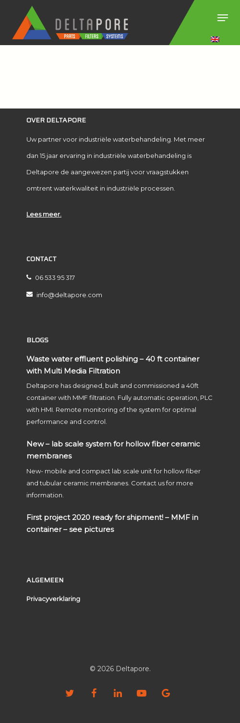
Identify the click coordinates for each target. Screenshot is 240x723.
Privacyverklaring (53, 598)
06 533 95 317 (50, 277)
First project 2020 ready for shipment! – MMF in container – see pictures (112, 523)
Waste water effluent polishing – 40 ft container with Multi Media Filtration (112, 364)
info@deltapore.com (64, 295)
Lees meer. (43, 214)
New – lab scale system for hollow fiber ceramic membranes (113, 449)
